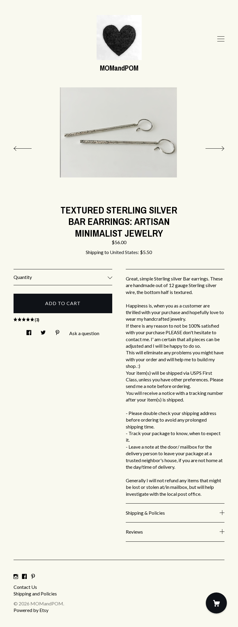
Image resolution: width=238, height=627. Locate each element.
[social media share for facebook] (28, 331)
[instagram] (16, 577)
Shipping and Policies (35, 593)
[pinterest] (33, 577)
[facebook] (24, 577)
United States (124, 252)
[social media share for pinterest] (57, 331)
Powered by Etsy (31, 610)
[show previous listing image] (29, 147)
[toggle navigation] (220, 39)
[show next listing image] (209, 147)
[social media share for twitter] (43, 331)
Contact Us (25, 587)
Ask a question (84, 333)
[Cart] (216, 602)
